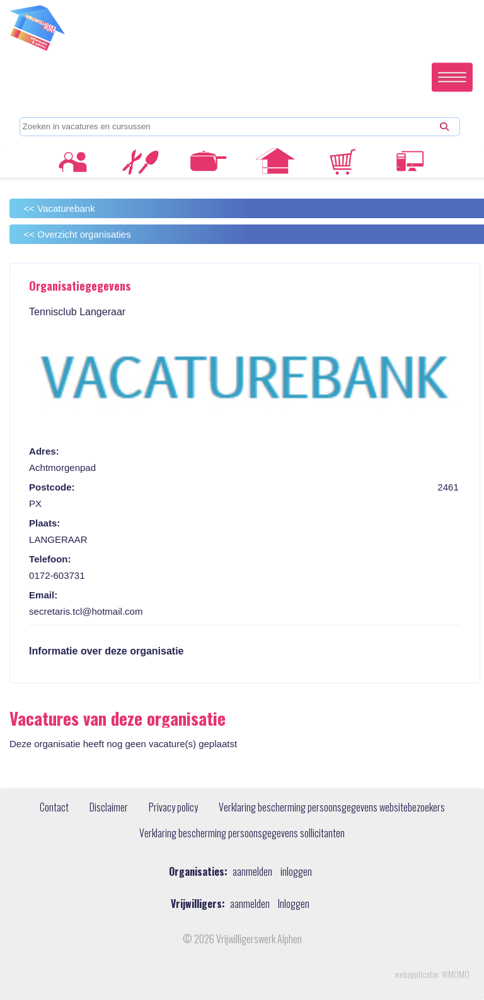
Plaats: (44, 523)
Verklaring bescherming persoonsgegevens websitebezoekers (332, 808)
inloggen (296, 871)
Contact (54, 808)
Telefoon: (50, 559)
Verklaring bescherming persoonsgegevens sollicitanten (242, 833)
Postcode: (52, 487)
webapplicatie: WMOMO (432, 974)
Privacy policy (173, 808)
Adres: (44, 451)
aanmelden (252, 871)
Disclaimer (108, 808)
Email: (43, 595)
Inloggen (293, 903)
